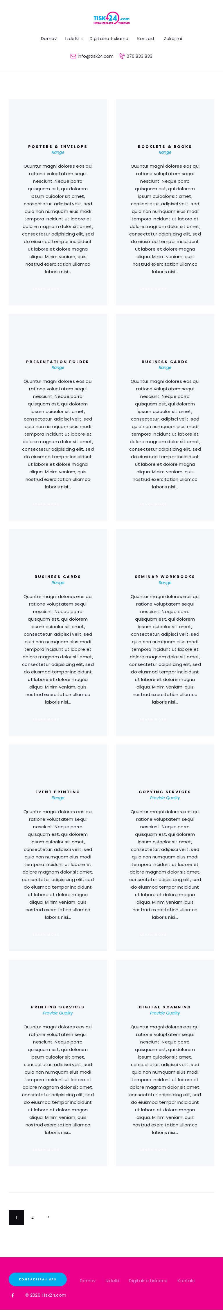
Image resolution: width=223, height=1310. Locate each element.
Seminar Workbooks (165, 577)
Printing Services (58, 1007)
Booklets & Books (165, 146)
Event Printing (57, 792)
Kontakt (186, 1281)
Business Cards (165, 362)
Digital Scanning (165, 1007)
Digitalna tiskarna (148, 1281)
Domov (88, 1281)
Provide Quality (165, 798)
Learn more (46, 289)
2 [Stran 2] (36, 1220)
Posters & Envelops (58, 146)
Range (58, 152)
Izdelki (112, 1281)
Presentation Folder (57, 362)
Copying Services (165, 792)
